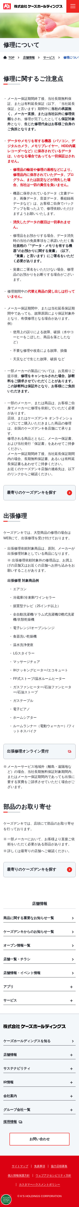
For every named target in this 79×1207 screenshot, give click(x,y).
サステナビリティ (16, 1068)
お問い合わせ (39, 1139)
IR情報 (8, 1082)
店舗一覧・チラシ (39, 959)
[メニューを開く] (72, 6)
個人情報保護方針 (19, 1175)
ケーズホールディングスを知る (39, 1041)
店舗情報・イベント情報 (39, 973)
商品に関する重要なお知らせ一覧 (39, 918)
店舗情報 (10, 1054)
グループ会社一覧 (16, 1109)
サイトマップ (20, 1166)
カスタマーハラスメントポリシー (39, 1184)
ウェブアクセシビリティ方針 (53, 1175)
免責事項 (39, 1166)
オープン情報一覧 (39, 945)
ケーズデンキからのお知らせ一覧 (39, 931)
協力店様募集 (59, 1166)
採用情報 (12, 1122)
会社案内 (10, 1096)
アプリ (8, 986)
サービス (10, 1000)
